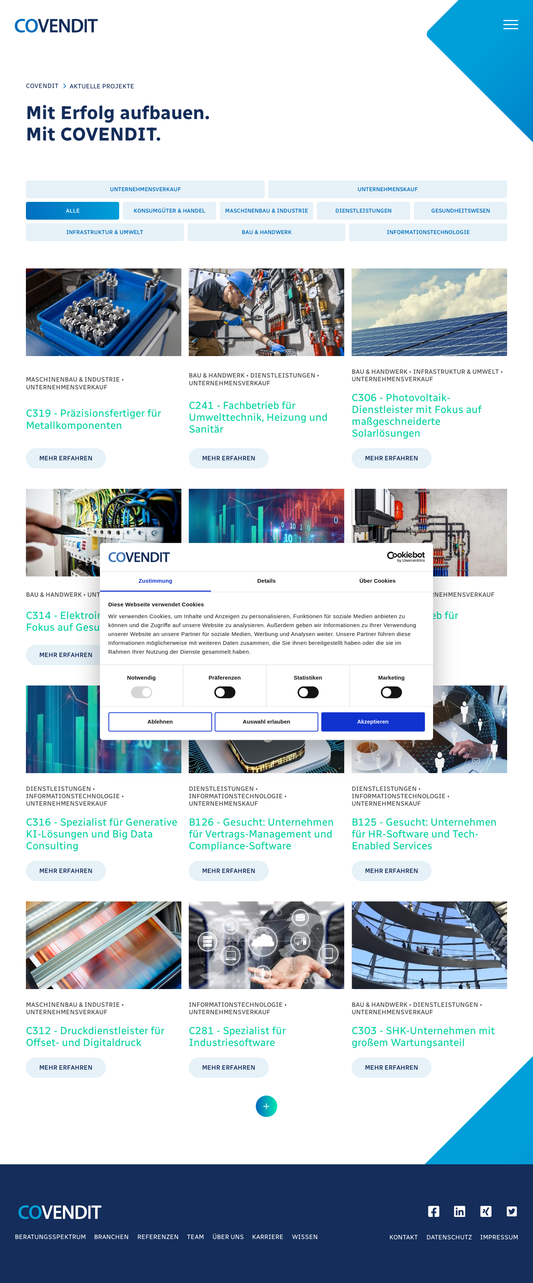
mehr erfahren (66, 458)
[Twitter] (512, 1214)
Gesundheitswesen (460, 210)
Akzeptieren (373, 722)
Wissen (305, 1236)
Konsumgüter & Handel (169, 210)
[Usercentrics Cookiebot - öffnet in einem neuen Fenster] (392, 557)
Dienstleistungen (363, 210)
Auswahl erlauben (266, 722)
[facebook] (434, 1214)
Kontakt (403, 1237)
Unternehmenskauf (388, 189)
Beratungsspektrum (50, 1236)
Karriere (268, 1236)
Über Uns (228, 1236)
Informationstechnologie (428, 232)
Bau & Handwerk (267, 232)
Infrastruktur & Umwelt (104, 232)
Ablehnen (159, 722)
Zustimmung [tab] (155, 581)
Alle (73, 210)
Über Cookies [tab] (377, 581)
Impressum (499, 1237)
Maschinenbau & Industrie (266, 210)
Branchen (111, 1236)
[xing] (486, 1214)
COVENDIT (42, 85)
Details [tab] (266, 581)
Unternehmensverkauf (145, 189)
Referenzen (158, 1236)
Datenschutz (449, 1237)
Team (195, 1236)
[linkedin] (459, 1214)
